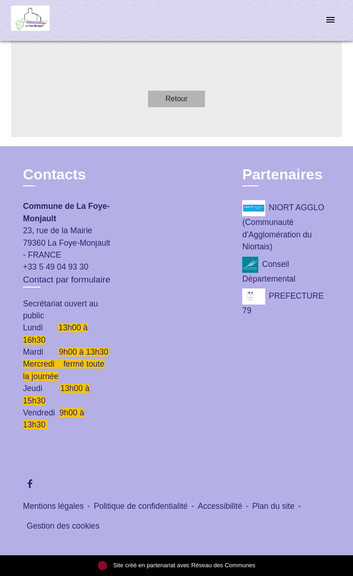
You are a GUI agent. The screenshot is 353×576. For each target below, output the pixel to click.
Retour (176, 99)
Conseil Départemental (268, 270)
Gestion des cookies (63, 525)
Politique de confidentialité (141, 506)
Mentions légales (53, 506)
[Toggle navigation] (330, 20)
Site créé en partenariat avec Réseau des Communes (177, 565)
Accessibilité (220, 506)
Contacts (54, 174)
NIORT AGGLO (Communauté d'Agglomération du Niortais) (283, 225)
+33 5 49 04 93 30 (55, 266)
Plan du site (273, 506)
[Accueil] (45, 20)
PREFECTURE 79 (283, 301)
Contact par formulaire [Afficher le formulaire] (66, 279)
